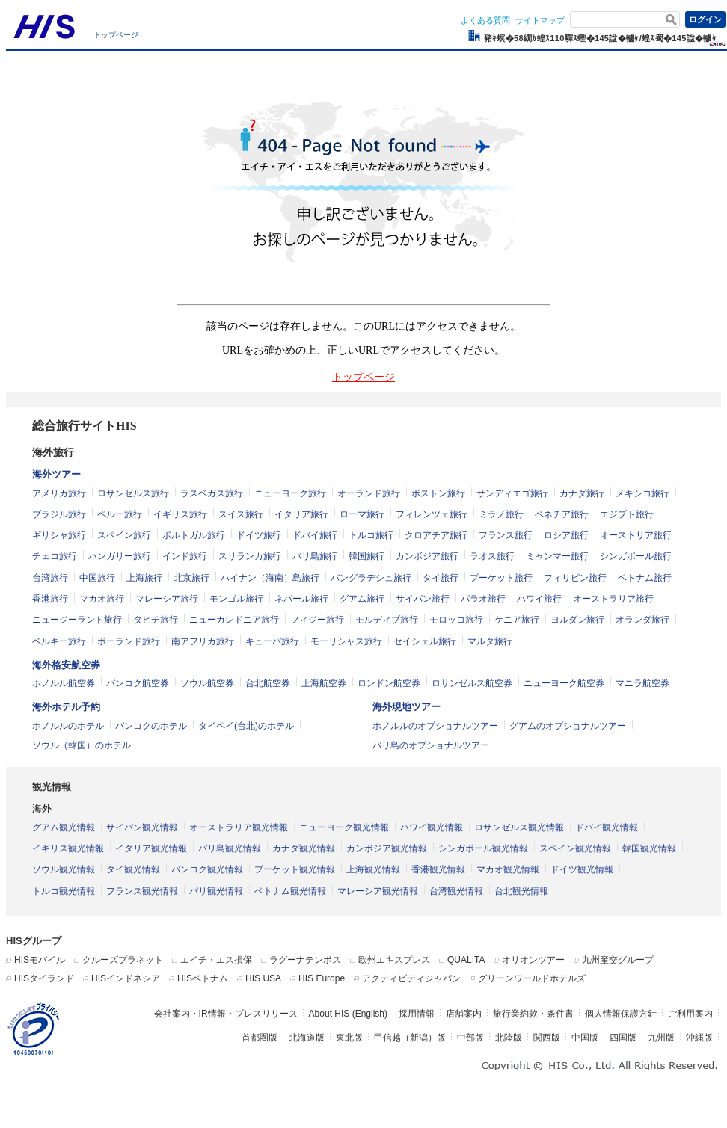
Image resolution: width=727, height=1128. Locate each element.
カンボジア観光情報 (386, 848)
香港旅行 (50, 599)
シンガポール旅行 (636, 556)
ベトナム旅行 (645, 578)
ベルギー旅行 (59, 641)
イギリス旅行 (180, 514)
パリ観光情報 (216, 891)
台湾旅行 (50, 578)
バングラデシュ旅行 (371, 578)
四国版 (623, 1037)
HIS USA (263, 978)
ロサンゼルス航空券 (472, 683)
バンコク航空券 (137, 683)
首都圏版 (259, 1037)
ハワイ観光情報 (431, 827)
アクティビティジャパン (411, 978)
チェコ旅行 (54, 556)
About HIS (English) (348, 1013)
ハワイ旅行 (539, 599)
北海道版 (307, 1037)
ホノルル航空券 (63, 683)
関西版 (546, 1037)
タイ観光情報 (133, 869)
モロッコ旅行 (456, 619)
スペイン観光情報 (575, 848)
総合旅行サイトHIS (84, 425)
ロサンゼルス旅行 (133, 493)
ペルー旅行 (119, 514)
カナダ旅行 (581, 493)
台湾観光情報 (456, 891)
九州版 (661, 1037)
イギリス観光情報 (68, 848)
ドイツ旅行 (258, 535)
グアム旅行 (362, 599)
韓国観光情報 (649, 848)
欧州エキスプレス (394, 960)
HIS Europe (321, 978)
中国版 (584, 1037)
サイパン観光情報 (142, 827)
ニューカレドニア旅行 (234, 619)
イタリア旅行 (301, 514)
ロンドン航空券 (389, 683)
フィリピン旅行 (575, 578)
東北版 (349, 1037)
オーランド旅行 (368, 493)
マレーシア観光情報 (377, 891)
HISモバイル (39, 960)
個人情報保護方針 (621, 1013)
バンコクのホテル (151, 726)
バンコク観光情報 (207, 869)
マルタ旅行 (489, 641)
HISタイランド (44, 978)
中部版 (470, 1037)
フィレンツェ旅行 (431, 514)
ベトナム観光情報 (290, 891)
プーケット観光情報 (294, 869)
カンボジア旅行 (427, 556)
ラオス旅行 (492, 556)
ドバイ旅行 (314, 535)
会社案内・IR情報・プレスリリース (226, 1013)
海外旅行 (53, 452)
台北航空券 (267, 683)
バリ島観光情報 (229, 848)
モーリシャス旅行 (346, 641)
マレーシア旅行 (166, 599)
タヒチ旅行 (155, 619)
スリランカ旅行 (249, 556)
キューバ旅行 (272, 641)
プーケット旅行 (501, 578)
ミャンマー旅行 (557, 556)
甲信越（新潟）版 (410, 1037)
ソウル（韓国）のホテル (81, 745)
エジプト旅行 (627, 514)
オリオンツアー (533, 960)
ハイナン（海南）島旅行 (270, 578)
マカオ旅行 (101, 599)
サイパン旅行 (423, 599)
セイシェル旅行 (424, 641)
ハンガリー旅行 (119, 556)
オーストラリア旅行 (613, 599)
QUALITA (466, 960)
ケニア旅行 (516, 619)
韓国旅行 (366, 556)
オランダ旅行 (642, 619)
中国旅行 (97, 578)
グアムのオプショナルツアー (567, 726)
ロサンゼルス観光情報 (519, 827)
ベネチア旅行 (562, 514)
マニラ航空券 (642, 683)
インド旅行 (184, 556)
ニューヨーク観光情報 (344, 827)
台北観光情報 (521, 891)
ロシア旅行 (566, 535)
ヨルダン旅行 (577, 619)
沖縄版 (699, 1037)
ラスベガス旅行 (211, 493)
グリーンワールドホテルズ (532, 978)
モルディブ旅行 (386, 619)
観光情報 (51, 786)
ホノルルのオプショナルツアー (435, 726)
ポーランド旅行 (128, 641)
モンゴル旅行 (236, 599)
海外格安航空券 (66, 665)
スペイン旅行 (124, 535)
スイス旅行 (240, 514)
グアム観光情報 (63, 827)
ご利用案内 (690, 1013)
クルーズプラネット (122, 960)
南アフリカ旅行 (202, 641)
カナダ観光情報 (303, 848)
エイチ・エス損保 (216, 960)
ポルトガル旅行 (193, 535)
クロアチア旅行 (436, 535)
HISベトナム (202, 978)
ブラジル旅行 (59, 514)
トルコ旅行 (371, 535)
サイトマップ (540, 20)
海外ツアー (56, 474)
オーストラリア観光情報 (238, 827)
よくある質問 (485, 20)
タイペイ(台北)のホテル (246, 726)
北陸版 (508, 1037)
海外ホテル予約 (66, 706)
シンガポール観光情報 (483, 848)
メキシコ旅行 (642, 493)
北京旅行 (191, 578)
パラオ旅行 (483, 599)
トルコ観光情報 (63, 891)
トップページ (115, 35)
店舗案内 (464, 1013)
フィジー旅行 (317, 619)
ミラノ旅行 (501, 514)
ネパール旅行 (301, 599)
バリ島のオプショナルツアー (430, 745)
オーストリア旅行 (636, 535)
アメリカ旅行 (59, 493)
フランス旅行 (506, 535)
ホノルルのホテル (68, 726)
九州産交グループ (618, 960)
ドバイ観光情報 (606, 827)
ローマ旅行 (362, 514)
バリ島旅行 (314, 556)
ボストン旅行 (438, 493)
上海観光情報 (373, 869)
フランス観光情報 (142, 891)
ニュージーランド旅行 (77, 619)
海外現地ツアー (406, 706)
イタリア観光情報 (151, 848)
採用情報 (417, 1013)
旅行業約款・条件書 (533, 1013)
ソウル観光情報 (63, 869)
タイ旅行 (440, 578)
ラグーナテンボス (305, 960)
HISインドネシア (125, 978)
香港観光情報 (438, 869)
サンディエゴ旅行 (512, 493)
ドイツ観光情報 (581, 869)
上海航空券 (323, 683)
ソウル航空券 (207, 683)
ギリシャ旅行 (59, 535)
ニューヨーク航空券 (564, 683)
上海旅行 (144, 578)
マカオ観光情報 (507, 869)
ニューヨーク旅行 (290, 493)
